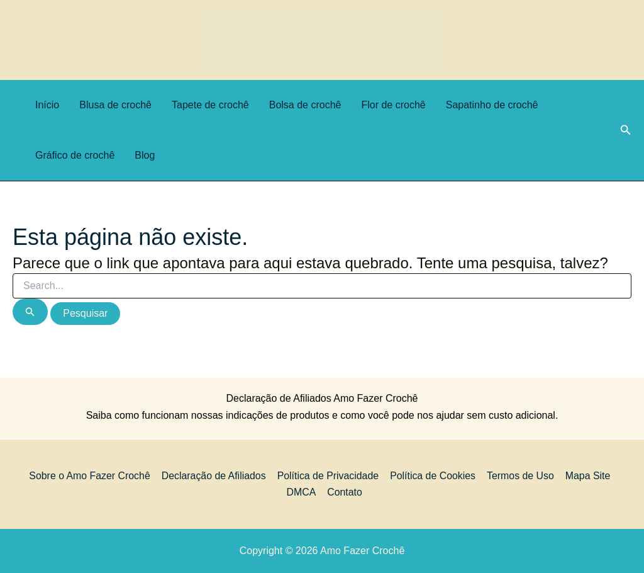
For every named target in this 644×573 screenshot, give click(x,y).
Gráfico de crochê (74, 155)
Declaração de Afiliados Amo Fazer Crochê (322, 398)
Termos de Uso (520, 475)
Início (47, 104)
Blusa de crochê (115, 104)
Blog (145, 155)
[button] (625, 130)
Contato (344, 492)
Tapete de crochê (210, 104)
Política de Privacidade (328, 475)
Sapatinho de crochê (492, 104)
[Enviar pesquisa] (30, 311)
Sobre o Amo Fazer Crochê (91, 475)
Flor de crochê (393, 104)
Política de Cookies (433, 475)
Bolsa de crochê (305, 104)
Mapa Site (586, 475)
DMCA (301, 492)
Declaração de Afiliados (214, 475)
